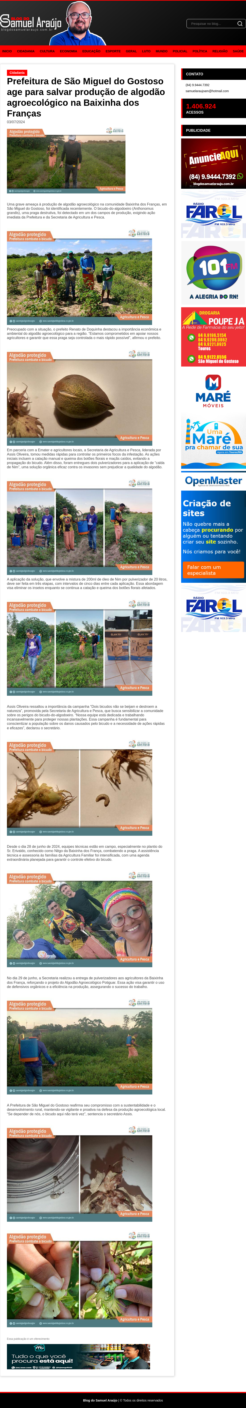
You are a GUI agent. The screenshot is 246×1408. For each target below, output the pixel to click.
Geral (131, 51)
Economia (68, 51)
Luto (146, 51)
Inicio (7, 51)
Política (200, 51)
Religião (220, 51)
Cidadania (26, 51)
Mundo (162, 51)
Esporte (113, 51)
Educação (91, 51)
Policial (180, 51)
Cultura (47, 51)
